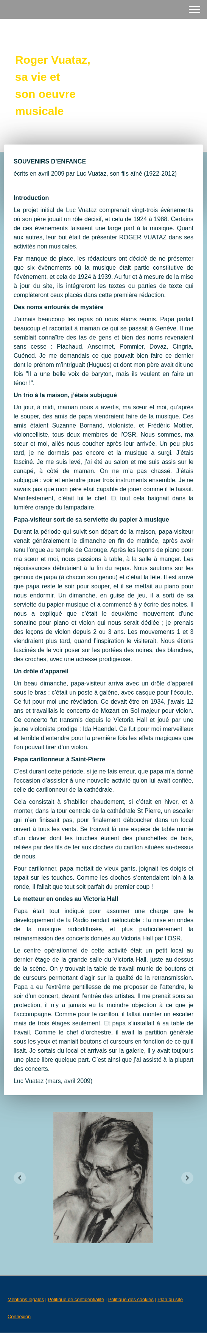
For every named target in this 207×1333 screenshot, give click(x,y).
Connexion (19, 1316)
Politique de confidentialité (76, 1299)
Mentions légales (26, 1299)
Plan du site (170, 1299)
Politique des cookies (131, 1299)
